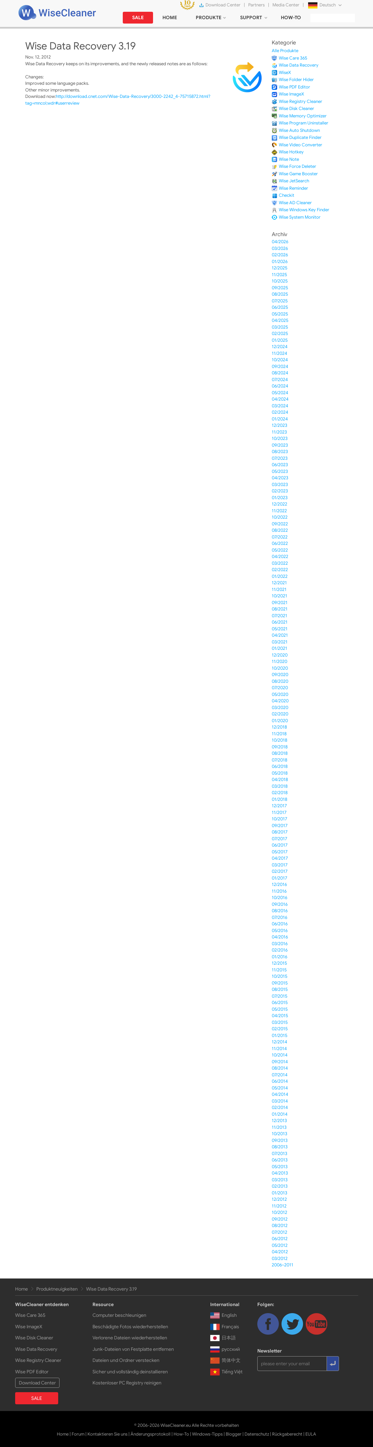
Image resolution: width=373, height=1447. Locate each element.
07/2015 (279, 996)
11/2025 (279, 274)
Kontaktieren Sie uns (107, 1434)
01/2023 (280, 497)
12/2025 (279, 268)
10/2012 (279, 1212)
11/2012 (279, 1206)
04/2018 (280, 779)
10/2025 (280, 281)
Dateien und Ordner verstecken (125, 1360)
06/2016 (280, 924)
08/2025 (280, 294)
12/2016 (279, 884)
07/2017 (279, 839)
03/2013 (280, 1180)
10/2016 (279, 897)
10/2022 (280, 517)
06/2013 (280, 1160)
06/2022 (280, 543)
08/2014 (280, 1068)
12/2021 (279, 583)
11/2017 (279, 812)
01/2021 (279, 648)
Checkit (286, 195)
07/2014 (280, 1075)
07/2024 (280, 379)
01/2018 (279, 799)
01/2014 (280, 1114)
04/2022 (280, 556)
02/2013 (280, 1186)
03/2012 (280, 1258)
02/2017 (280, 871)
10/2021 (279, 596)
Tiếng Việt (226, 1372)
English (223, 1315)
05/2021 (280, 629)
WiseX (285, 72)
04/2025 (280, 320)
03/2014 (280, 1101)
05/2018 (280, 773)
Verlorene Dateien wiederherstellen (129, 1338)
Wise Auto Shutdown (299, 130)
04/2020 (280, 701)
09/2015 (280, 983)
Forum (78, 1434)
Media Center (285, 5)
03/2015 (280, 1022)
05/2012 (280, 1245)
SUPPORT (251, 17)
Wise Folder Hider (296, 79)
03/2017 (280, 865)
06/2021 (280, 622)
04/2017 (280, 858)
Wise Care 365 (293, 58)
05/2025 (280, 314)
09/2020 (280, 674)
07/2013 (279, 1153)
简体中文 (225, 1360)
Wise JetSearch (294, 181)
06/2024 (280, 386)
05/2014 (280, 1088)
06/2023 (280, 465)
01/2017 (279, 878)
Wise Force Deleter (297, 166)
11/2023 (279, 432)
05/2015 (280, 1009)
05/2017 (280, 852)
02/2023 (280, 491)
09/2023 (280, 445)
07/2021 (279, 616)
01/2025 (280, 340)
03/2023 (280, 484)
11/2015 (279, 970)
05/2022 (280, 550)
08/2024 (280, 373)
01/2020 (280, 721)
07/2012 (279, 1232)
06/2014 (280, 1081)
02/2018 (280, 792)
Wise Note (289, 159)
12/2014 (279, 1042)
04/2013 (280, 1173)
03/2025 (280, 327)
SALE (138, 17)
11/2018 (279, 734)
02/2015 (280, 1029)
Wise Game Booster (298, 174)
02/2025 (280, 333)
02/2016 (280, 950)
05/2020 (280, 694)
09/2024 (280, 366)
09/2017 (280, 825)
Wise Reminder (293, 188)
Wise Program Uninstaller (303, 123)
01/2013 (279, 1193)
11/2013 (279, 1127)
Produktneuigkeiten (57, 1289)
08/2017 (280, 832)
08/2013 (280, 1147)
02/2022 (280, 569)
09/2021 (280, 602)
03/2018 (280, 786)
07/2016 (279, 917)
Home (21, 1289)
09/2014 (280, 1062)
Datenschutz (257, 1434)
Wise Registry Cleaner (300, 101)
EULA (310, 1434)
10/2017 (279, 819)
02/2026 (280, 255)
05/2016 (280, 930)
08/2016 (280, 911)
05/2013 (280, 1167)
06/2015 (280, 1002)
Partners (256, 5)
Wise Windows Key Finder (304, 210)
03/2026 (280, 248)
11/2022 (279, 511)
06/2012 (280, 1238)
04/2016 (280, 937)
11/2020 (279, 661)
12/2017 (279, 806)
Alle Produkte (285, 50)
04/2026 (280, 242)
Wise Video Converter (300, 145)
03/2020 (280, 707)
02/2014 (280, 1107)
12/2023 (279, 425)
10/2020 (280, 668)
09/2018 (280, 747)
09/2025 (280, 288)
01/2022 (280, 576)
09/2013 (280, 1140)
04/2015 (280, 1015)
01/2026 (280, 261)
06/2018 (280, 766)
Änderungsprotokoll (150, 1434)
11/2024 (279, 353)
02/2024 (280, 412)
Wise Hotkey (291, 152)
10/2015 (279, 976)
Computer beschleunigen (119, 1315)
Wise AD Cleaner (295, 203)
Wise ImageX (291, 94)
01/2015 (279, 1035)
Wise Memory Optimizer (303, 116)
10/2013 (279, 1134)
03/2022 (280, 563)
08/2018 (280, 753)
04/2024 (280, 399)
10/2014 (280, 1055)
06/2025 (280, 307)
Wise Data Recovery (299, 65)
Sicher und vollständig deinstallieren (130, 1372)
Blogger (233, 1434)
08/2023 (280, 451)
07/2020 (280, 688)
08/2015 (280, 989)
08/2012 (280, 1225)
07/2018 (279, 760)
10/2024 (280, 360)
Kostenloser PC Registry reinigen (126, 1383)
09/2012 (280, 1219)
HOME (169, 17)
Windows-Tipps (207, 1434)
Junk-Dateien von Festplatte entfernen (133, 1349)
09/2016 (280, 904)
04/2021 (280, 635)
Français (224, 1327)
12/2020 (280, 655)
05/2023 (280, 471)
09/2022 (280, 524)
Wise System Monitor (300, 217)
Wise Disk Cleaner (296, 108)
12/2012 (279, 1199)
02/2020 (280, 714)
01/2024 (280, 419)
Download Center (223, 5)
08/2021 (280, 609)
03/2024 (280, 406)
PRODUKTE (208, 17)
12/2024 (280, 346)
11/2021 (279, 589)
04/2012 (280, 1252)
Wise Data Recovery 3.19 (111, 1289)
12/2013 (279, 1120)
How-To (181, 1434)
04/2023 (280, 478)
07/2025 (280, 301)
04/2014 (280, 1094)
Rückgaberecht (287, 1434)
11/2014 (279, 1048)
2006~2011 (282, 1265)
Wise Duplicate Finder (300, 137)
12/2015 (279, 963)
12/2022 (279, 504)
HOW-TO (291, 17)
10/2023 (280, 438)
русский (225, 1349)
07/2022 (280, 537)
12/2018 (279, 727)
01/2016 (279, 957)
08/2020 (280, 681)
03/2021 (280, 642)
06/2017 (280, 845)
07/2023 (280, 458)
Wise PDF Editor (294, 87)
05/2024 (280, 393)
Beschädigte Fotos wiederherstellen (130, 1327)
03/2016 (280, 944)
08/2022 (280, 530)
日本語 (223, 1338)
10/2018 (279, 740)
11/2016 (279, 891)
